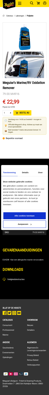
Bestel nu (22, 113)
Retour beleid (32, 360)
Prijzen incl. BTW (9, 107)
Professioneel (8, 330)
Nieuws (30, 325)
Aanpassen (24, 224)
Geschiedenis (8, 348)
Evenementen (8, 353)
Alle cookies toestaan (24, 216)
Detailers (30, 330)
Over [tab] (40, 172)
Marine (5, 335)
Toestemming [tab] (9, 172)
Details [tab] (25, 172)
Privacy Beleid (33, 355)
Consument (7, 325)
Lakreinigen (20, 16)
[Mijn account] (44, 3)
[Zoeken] (31, 3)
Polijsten (30, 16)
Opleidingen (7, 357)
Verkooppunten (33, 365)
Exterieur (10, 16)
